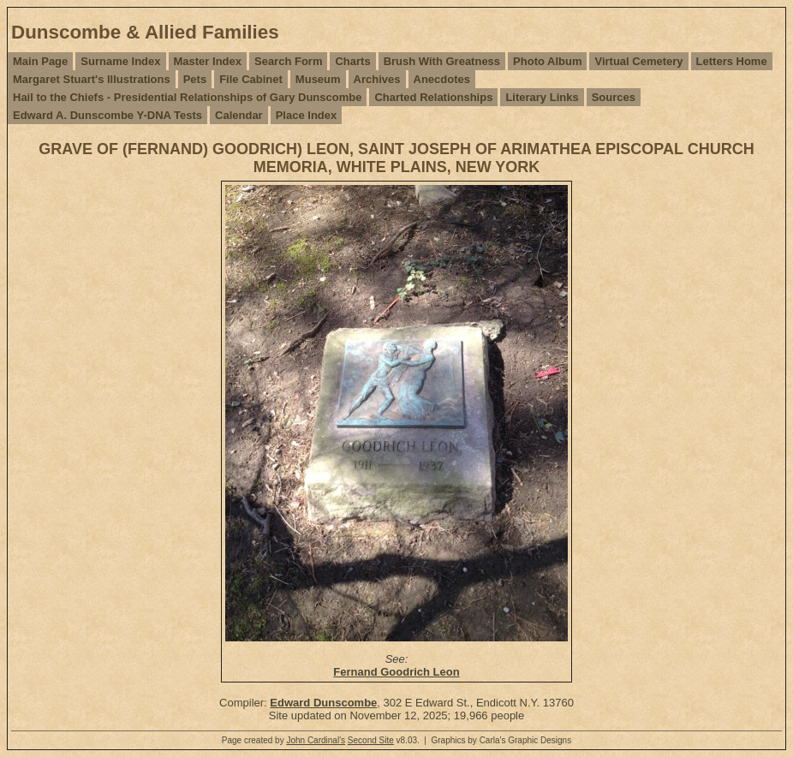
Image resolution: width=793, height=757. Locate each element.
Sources (613, 97)
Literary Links (541, 97)
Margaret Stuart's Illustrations (91, 79)
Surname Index (120, 61)
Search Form (288, 61)
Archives (377, 79)
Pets (194, 79)
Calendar (239, 115)
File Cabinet (251, 79)
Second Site (371, 740)
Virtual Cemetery (638, 61)
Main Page (40, 61)
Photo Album (547, 61)
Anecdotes (442, 79)
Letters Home (731, 61)
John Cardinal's (315, 740)
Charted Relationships (433, 97)
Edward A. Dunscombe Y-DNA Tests (107, 115)
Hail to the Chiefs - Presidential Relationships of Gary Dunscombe (187, 97)
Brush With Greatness (442, 61)
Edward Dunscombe (323, 702)
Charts (352, 61)
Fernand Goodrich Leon (396, 671)
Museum (318, 79)
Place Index (306, 115)
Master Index (207, 61)
